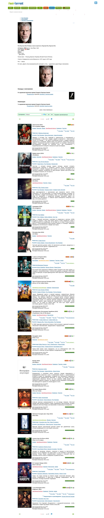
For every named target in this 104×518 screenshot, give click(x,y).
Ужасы (49, 183)
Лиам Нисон (40, 164)
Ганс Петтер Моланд (43, 161)
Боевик (34, 128)
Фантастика (50, 315)
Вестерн (39, 393)
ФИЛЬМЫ (17, 8)
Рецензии (72, 11)
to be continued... (69, 263)
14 (46, 119)
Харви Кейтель (48, 371)
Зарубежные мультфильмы (39, 287)
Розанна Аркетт (48, 189)
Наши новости (79, 13)
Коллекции (63, 11)
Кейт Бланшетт (49, 501)
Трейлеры (89, 13)
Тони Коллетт (56, 501)
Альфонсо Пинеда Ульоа (44, 446)
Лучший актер (30, 94)
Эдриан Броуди (49, 346)
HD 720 (72, 131)
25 (48, 114)
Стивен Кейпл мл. (53, 319)
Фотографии (24, 19)
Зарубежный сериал (44, 260)
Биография (35, 260)
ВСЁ (11, 8)
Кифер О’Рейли (41, 292)
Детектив (39, 128)
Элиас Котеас (56, 371)
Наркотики (71, 366)
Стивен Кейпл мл (43, 319)
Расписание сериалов (83, 11)
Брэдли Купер (40, 501)
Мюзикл (49, 420)
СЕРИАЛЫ (24, 8)
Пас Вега (59, 449)
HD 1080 (66, 131)
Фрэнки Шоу (55, 164)
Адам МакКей (41, 471)
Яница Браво (61, 344)
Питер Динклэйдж (48, 322)
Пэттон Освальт (57, 292)
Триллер (64, 128)
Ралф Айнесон (47, 399)
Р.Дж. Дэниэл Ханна (43, 187)
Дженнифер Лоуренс (53, 473)
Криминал (59, 128)
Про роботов (60, 317)
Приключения (55, 287)
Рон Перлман (24, 18)
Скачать (72, 148)
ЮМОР (46, 8)
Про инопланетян (69, 317)
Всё (40, 110)
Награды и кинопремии (64, 13)
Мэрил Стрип (62, 473)
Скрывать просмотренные (61, 114)
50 (51, 114)
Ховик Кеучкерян (58, 135)
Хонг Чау (55, 217)
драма (61, 260)
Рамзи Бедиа (57, 267)
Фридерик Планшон (43, 265)
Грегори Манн (57, 424)
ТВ (39, 8)
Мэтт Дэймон (40, 217)
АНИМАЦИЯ (32, 8)
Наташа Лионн (40, 346)
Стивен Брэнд (41, 240)
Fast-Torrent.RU (17, 3)
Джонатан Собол (42, 369)
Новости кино (50, 13)
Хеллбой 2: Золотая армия (46, 94)
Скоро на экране (52, 11)
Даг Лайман (41, 214)
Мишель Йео (40, 322)
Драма (43, 128)
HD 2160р (60, 131)
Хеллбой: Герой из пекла (46, 106)
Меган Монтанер (49, 135)
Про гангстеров (70, 159)
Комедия (58, 210)
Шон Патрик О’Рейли (43, 289)
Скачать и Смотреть (69, 276)
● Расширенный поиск (33, 14)
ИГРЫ (58, 8)
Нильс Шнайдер (41, 267)
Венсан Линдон (50, 267)
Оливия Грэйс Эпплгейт (59, 189)
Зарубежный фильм (51, 128)
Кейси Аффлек (48, 217)
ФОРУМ (52, 8)
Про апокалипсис (69, 469)
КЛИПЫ (66, 8)
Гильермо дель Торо (44, 422)
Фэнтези (53, 420)
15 (45, 114)
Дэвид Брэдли (49, 424)
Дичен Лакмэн (41, 242)
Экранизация (70, 493)
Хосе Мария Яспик (42, 449)
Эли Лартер (40, 399)
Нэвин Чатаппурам (43, 397)
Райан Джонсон (43, 344)
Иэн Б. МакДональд (52, 344)
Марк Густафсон (54, 422)
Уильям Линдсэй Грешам (68, 496)
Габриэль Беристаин (43, 133)
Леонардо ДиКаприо (42, 473)
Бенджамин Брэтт (58, 346)
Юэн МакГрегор (41, 424)
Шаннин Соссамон (52, 449)
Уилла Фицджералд (50, 242)
